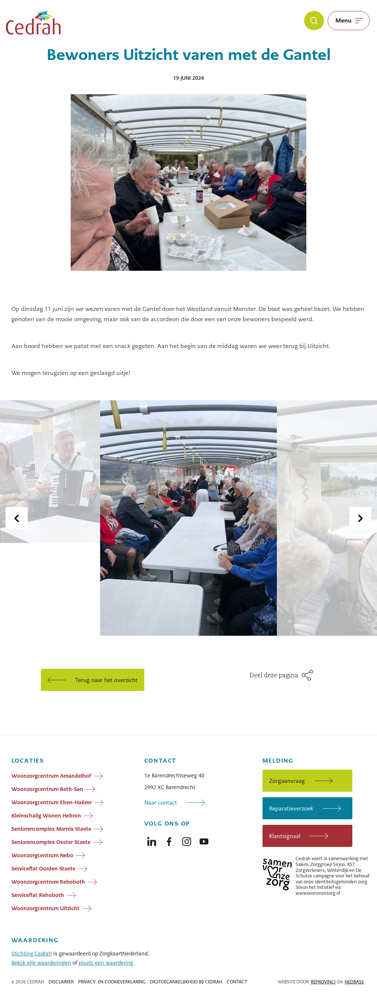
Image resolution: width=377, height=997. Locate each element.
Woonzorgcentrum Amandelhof (51, 776)
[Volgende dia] (360, 518)
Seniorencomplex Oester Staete (51, 842)
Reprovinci (323, 982)
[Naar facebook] (169, 840)
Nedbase (354, 982)
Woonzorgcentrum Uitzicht (45, 908)
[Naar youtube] (204, 840)
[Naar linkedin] (151, 840)
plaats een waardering (106, 962)
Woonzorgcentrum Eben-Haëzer (51, 802)
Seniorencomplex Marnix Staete (51, 829)
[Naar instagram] (186, 840)
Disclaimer (61, 982)
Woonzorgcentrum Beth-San (47, 789)
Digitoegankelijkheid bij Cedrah (186, 982)
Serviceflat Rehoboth (37, 895)
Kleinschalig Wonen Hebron (46, 815)
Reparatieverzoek (291, 808)
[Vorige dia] (17, 518)
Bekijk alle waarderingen (41, 962)
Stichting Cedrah (31, 953)
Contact (237, 982)
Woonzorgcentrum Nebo (42, 855)
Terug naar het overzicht (106, 680)
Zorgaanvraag (287, 781)
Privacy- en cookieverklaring (111, 982)
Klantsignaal (284, 836)
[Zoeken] (314, 20)
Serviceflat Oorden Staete (43, 868)
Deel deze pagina (274, 676)
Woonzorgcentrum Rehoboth (48, 882)
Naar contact (160, 802)
